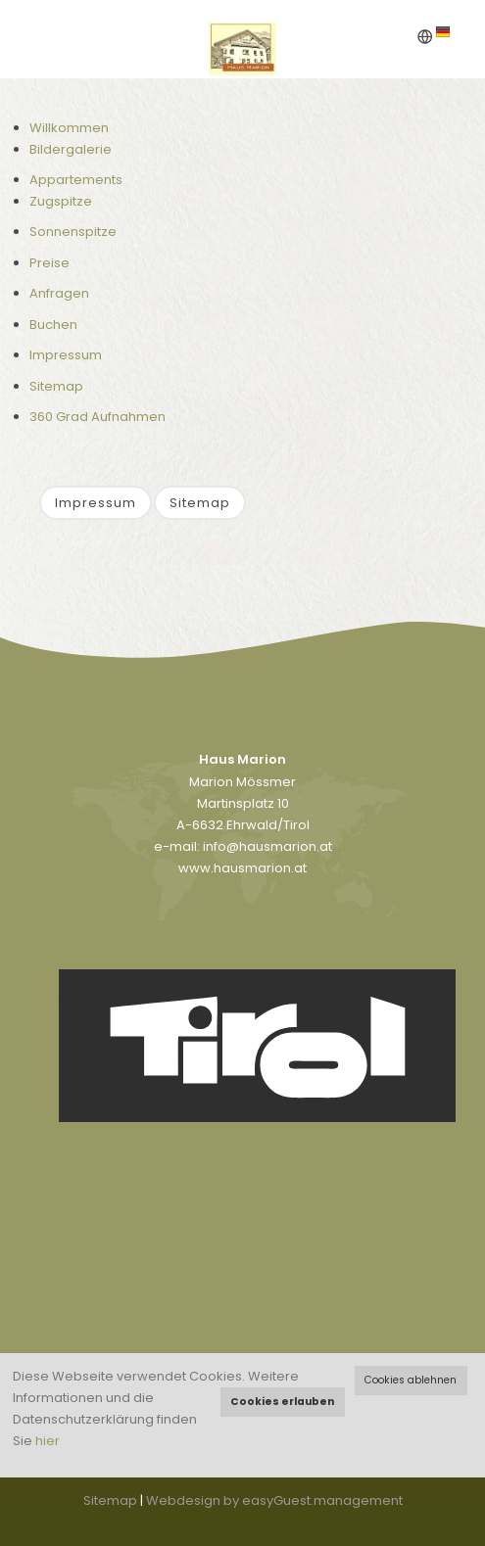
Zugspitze (60, 201)
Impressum (65, 355)
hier (47, 1440)
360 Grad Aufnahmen (97, 416)
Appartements (75, 179)
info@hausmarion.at (267, 846)
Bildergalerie (70, 149)
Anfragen (59, 293)
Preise (49, 263)
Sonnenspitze (73, 231)
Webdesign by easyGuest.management (274, 1500)
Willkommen (69, 127)
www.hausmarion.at (242, 868)
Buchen (53, 324)
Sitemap (56, 386)
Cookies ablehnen (410, 1380)
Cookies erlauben (282, 1401)
